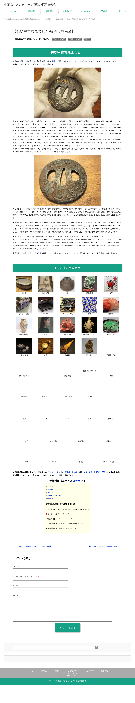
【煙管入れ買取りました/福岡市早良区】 (103, 547)
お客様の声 (67, 12)
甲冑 (39, 254)
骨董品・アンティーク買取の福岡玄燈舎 (38, 4)
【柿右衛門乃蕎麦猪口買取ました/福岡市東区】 (34, 547)
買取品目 (31, 12)
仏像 (85, 473)
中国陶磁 (97, 473)
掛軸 (53, 62)
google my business (54, 496)
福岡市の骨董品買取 (59, 40)
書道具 (74, 473)
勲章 (90, 473)
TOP (23, 19)
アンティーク (53, 473)
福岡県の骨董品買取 (75, 40)
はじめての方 (86, 12)
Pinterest (50, 487)
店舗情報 (103, 12)
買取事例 (49, 12)
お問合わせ (122, 12)
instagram (50, 493)
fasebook (50, 490)
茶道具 (67, 473)
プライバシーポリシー (70, 674)
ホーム (13, 12)
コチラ (76, 481)
